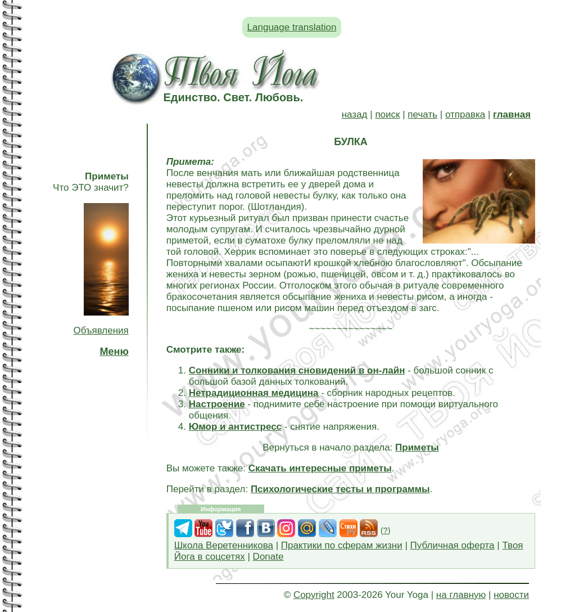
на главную (461, 595)
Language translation (292, 27)
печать (422, 114)
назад (355, 114)
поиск (387, 114)
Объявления (100, 330)
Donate (268, 556)
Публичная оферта (452, 545)
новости (511, 595)
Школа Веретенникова (223, 545)
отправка (465, 114)
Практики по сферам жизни (341, 545)
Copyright (313, 595)
